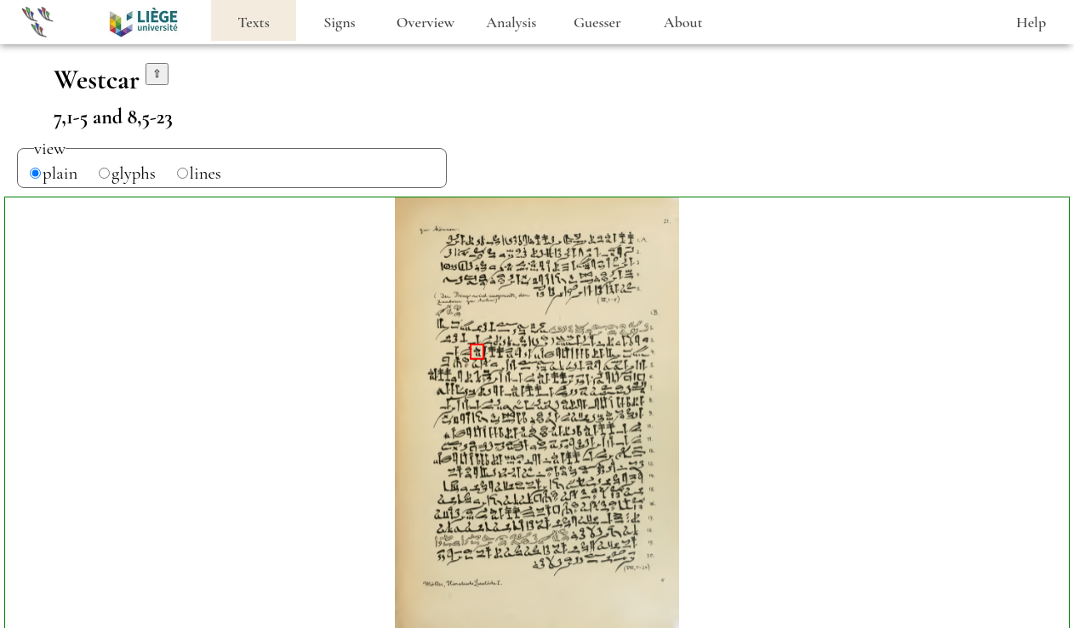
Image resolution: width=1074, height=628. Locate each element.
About (683, 22)
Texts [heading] (253, 22)
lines (205, 173)
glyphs (133, 173)
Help (1031, 22)
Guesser (597, 22)
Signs (339, 22)
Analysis (511, 22)
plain (60, 173)
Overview (425, 22)
